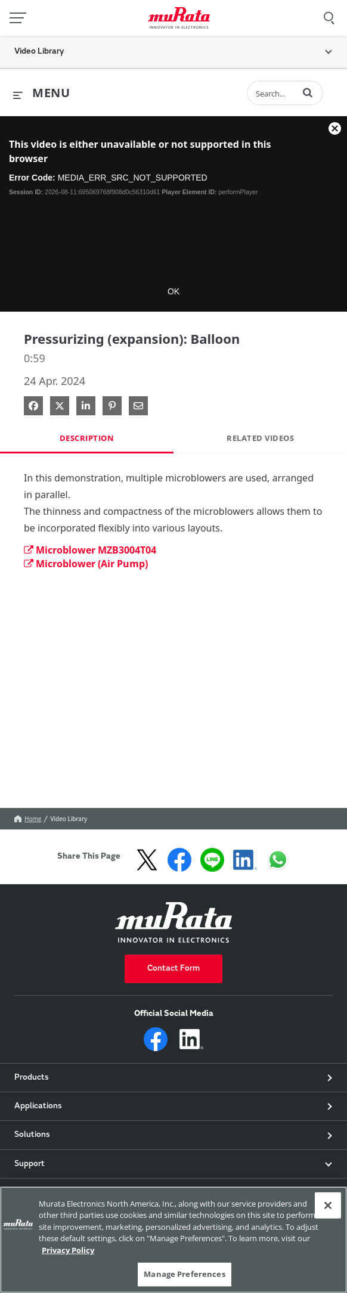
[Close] (328, 1205)
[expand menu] (41, 93)
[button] (307, 92)
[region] (173, 1239)
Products (31, 1078)
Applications (38, 1106)
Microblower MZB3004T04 (90, 550)
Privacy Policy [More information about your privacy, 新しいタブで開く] (68, 1250)
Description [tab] (87, 438)
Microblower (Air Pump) (86, 563)
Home (27, 819)
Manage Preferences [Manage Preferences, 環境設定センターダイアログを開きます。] (184, 1274)
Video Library (68, 819)
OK (173, 291)
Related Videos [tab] (260, 438)
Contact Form (173, 969)
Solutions (32, 1135)
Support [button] (29, 1164)
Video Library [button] (39, 52)
